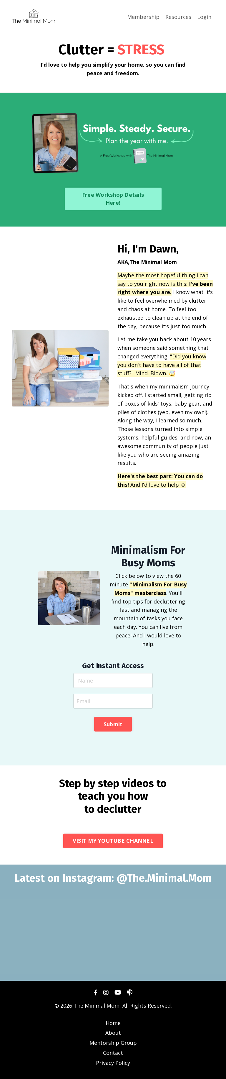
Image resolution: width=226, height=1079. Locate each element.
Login (204, 16)
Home (113, 1022)
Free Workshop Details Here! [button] (113, 198)
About (113, 1032)
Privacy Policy (113, 1062)
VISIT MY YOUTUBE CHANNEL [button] (113, 840)
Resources (178, 16)
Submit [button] (113, 724)
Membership (143, 16)
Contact (113, 1052)
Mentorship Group (113, 1042)
